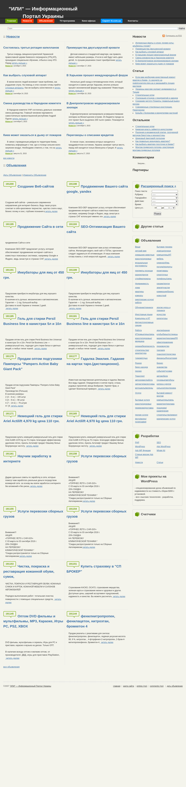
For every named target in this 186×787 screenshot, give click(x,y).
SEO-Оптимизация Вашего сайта (96, 229)
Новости (13, 36)
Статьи (160, 462)
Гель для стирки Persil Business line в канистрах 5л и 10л (32, 321)
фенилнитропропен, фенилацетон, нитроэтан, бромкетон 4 (91, 621)
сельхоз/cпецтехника (166, 388)
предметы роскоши (144, 271)
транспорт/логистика (166, 354)
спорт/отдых (162, 275)
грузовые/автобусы (165, 380)
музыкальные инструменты (141, 264)
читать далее (51, 211)
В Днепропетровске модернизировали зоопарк (157, 61)
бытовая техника (164, 247)
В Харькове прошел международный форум (97, 75)
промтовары (162, 271)
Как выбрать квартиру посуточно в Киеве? (154, 144)
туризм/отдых (141, 358)
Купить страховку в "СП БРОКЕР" (94, 568)
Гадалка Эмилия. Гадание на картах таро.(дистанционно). (95, 361)
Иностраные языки (144, 314)
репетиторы (162, 318)
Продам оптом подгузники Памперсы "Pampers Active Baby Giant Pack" (32, 364)
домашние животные (144, 255)
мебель (160, 259)
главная (116, 686)
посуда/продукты (164, 267)
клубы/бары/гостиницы (167, 334)
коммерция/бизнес (165, 291)
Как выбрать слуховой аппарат (25, 75)
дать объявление (175, 686)
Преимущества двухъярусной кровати (93, 47)
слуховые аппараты (14, 88)
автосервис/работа (144, 380)
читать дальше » (19, 63)
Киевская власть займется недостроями (153, 129)
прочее (138, 371)
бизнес (160, 363)
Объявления (16, 165)
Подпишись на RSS (174, 36)
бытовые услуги (142, 400)
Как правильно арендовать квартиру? (152, 141)
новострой (161, 295)
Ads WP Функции (143, 450)
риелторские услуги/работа (144, 301)
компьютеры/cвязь (165, 400)
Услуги (138, 393)
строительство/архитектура (142, 351)
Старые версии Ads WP (144, 456)
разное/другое (141, 275)
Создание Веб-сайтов (36, 186)
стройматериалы (143, 279)
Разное (138, 363)
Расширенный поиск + (158, 186)
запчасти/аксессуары (145, 384)
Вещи (137, 247)
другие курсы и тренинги (163, 309)
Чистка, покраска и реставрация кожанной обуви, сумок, (28, 571)
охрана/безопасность (145, 346)
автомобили (162, 376)
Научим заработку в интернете (27, 458)
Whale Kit (161, 450)
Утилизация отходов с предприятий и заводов (156, 98)
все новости (8, 158)
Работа (138, 330)
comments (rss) (157, 686)
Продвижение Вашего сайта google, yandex (97, 188)
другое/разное (163, 330)
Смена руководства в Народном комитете (32, 103)
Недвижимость (142, 283)
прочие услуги (141, 415)
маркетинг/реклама (165, 404)
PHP (137, 442)
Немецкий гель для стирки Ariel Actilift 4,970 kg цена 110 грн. (32, 418)
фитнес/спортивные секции (144, 324)
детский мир (140, 251)
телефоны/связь (164, 279)
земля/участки (163, 287)
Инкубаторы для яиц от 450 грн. (33, 274)
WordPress (140, 446)
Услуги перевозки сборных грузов (96, 458)
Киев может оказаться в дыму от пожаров (32, 135)
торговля (161, 350)
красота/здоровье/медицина (143, 339)
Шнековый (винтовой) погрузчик (150, 138)
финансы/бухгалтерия (167, 358)
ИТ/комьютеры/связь (144, 334)
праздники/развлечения (162, 409)
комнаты (139, 295)
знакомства (162, 367)
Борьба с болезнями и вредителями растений (156, 113)
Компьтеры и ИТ (142, 318)
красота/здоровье (143, 259)
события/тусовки (164, 371)
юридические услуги (166, 419)
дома (137, 287)
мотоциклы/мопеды (144, 388)
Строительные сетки (144, 95)
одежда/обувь (163, 263)
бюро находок (141, 367)
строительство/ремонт (167, 415)
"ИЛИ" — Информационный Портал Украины (43, 11)
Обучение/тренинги (144, 307)
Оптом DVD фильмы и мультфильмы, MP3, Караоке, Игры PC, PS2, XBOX (33, 621)
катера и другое (164, 384)
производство (163, 346)
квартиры (139, 291)
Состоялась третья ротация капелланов (31, 47)
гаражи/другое (163, 283)
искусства (161, 314)
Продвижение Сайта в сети (40, 226)
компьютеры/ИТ (164, 255)
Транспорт (140, 376)
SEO (159, 442)
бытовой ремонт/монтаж (164, 394)
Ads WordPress (163, 446)
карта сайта (128, 686)
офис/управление (165, 342)
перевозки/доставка (144, 408)
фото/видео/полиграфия (140, 420)
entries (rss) (142, 686)
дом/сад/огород (164, 251)
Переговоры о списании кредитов (90, 135)
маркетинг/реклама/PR (167, 338)
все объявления (11, 667)
